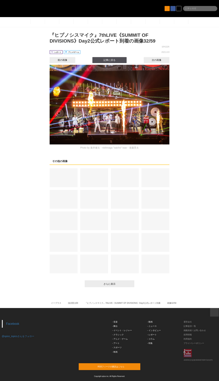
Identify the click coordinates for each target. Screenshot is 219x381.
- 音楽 (115, 322)
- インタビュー (154, 330)
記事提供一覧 (190, 326)
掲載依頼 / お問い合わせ (195, 330)
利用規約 (188, 339)
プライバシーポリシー (194, 343)
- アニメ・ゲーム (120, 339)
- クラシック (118, 334)
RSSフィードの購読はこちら (116, 366)
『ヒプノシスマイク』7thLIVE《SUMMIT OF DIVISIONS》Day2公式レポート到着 (122, 303)
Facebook (12, 323)
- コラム (151, 339)
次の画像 (160, 60)
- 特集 (150, 343)
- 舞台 (115, 326)
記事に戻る (109, 60)
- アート (116, 343)
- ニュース (152, 326)
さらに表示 (109, 284)
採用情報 (188, 334)
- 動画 (150, 322)
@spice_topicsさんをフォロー (18, 336)
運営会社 (188, 322)
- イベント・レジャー (122, 330)
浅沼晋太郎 (73, 303)
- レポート (152, 334)
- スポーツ (117, 347)
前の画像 (59, 60)
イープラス (56, 303)
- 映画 (115, 352)
